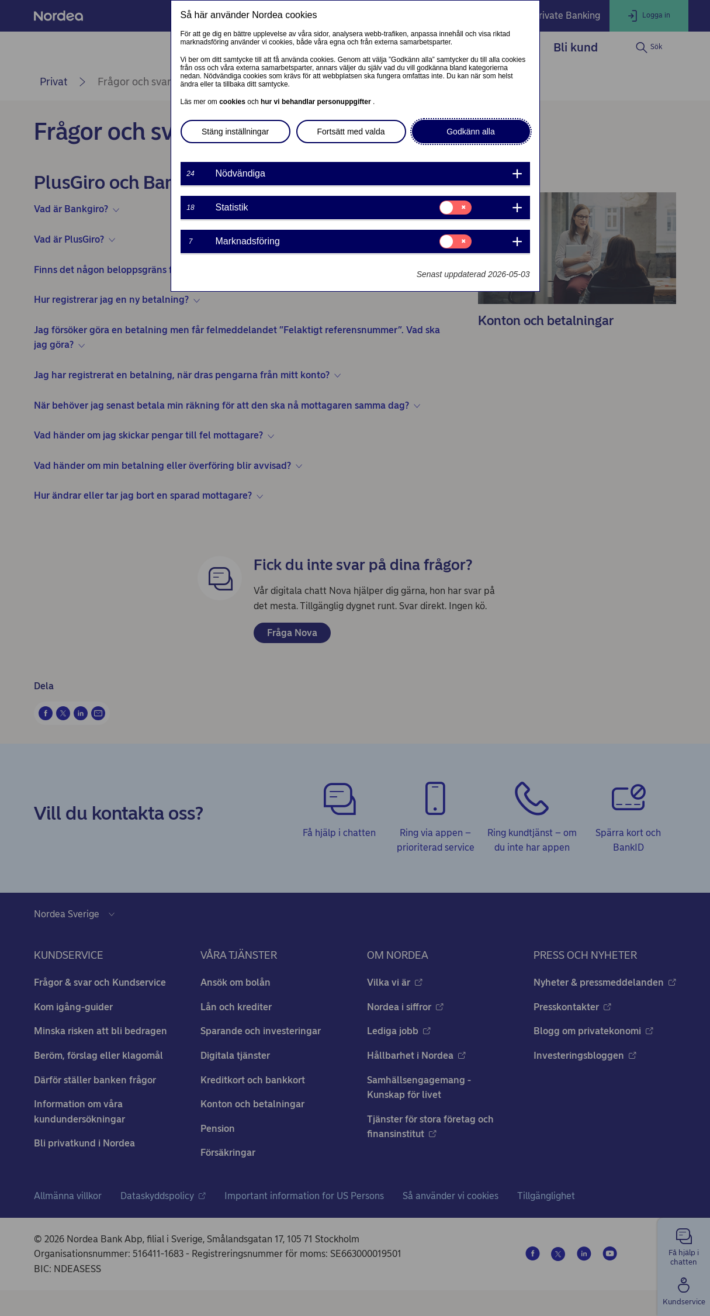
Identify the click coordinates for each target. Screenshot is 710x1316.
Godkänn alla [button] (470, 131)
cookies (233, 102)
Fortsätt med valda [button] (351, 131)
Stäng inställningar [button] (235, 131)
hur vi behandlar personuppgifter (317, 102)
